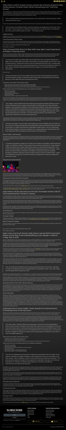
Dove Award (57, 36)
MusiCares (38, 248)
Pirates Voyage (48, 417)
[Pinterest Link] (61, 1)
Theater (28, 417)
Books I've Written (30, 411)
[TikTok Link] (59, 1)
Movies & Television (30, 414)
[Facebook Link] (56, 1)
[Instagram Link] (54, 1)
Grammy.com (59, 37)
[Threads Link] (63, 1)
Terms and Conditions (60, 426)
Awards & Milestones (31, 410)
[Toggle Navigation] (2, 1)
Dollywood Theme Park (50, 411)
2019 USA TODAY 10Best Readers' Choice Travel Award (16, 189)
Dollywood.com (25, 185)
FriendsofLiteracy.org (34, 219)
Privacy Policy (18, 420)
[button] (36, 421)
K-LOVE (43, 36)
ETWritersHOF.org (44, 219)
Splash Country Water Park (50, 415)
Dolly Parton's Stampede (50, 410)
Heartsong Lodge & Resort (50, 414)
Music (28, 415)
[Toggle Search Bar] (4, 1)
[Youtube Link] (64, 1)
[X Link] (57, 1)
